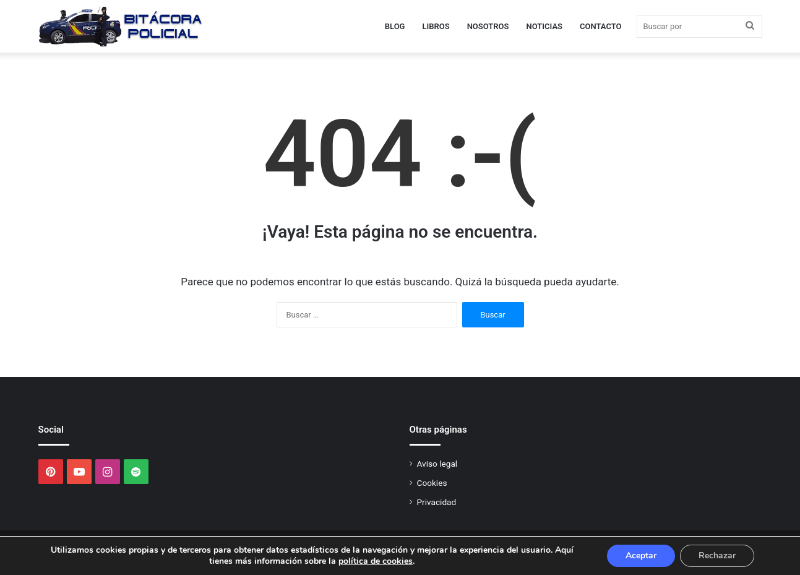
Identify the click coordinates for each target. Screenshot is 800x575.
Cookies (432, 483)
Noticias (545, 26)
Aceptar (641, 555)
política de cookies (375, 561)
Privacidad (437, 502)
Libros (435, 26)
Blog (395, 26)
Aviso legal (437, 464)
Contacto (601, 26)
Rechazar (717, 555)
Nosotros (488, 26)
